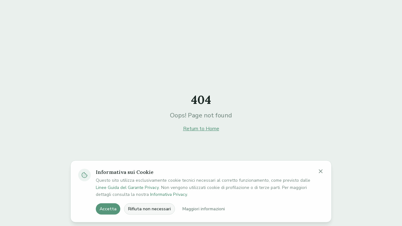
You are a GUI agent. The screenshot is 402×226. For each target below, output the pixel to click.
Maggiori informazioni (203, 220)
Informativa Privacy (168, 206)
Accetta (108, 220)
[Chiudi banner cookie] (321, 182)
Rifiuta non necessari (149, 220)
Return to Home (201, 128)
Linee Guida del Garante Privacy (127, 199)
